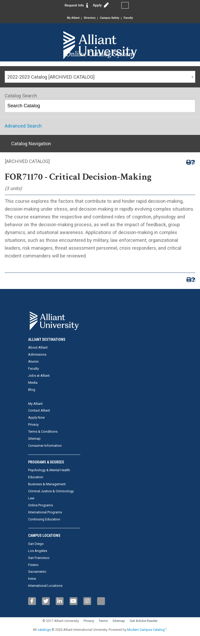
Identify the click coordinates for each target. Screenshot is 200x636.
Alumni (33, 361)
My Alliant (69, 18)
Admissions (37, 354)
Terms (103, 621)
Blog (31, 390)
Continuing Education (44, 519)
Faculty (133, 18)
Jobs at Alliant (39, 375)
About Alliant (38, 347)
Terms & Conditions (43, 431)
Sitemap (34, 438)
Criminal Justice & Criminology (51, 491)
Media (33, 383)
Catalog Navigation (31, 143)
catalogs (44, 630)
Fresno (33, 565)
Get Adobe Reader (144, 621)
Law (31, 498)
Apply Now (36, 417)
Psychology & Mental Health (49, 470)
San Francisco (38, 558)
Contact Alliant (39, 410)
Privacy (33, 424)
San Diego (36, 544)
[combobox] (100, 77)
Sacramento (37, 572)
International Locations (45, 586)
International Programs (45, 512)
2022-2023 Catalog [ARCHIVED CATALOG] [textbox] (51, 77)
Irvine (32, 579)
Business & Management (47, 484)
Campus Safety (111, 18)
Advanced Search (23, 126)
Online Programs (40, 505)
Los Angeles (37, 551)
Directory (88, 18)
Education (35, 477)
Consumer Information (45, 446)
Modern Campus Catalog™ (147, 630)
